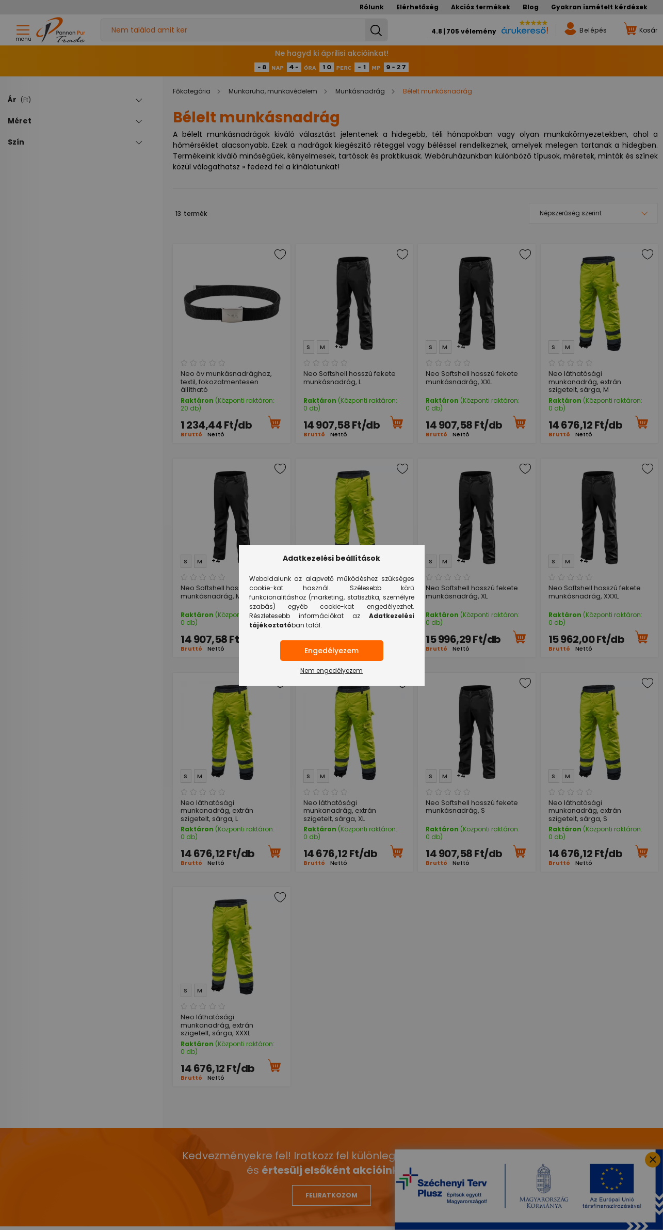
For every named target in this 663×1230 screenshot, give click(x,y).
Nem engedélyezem (331, 670)
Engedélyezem (331, 650)
